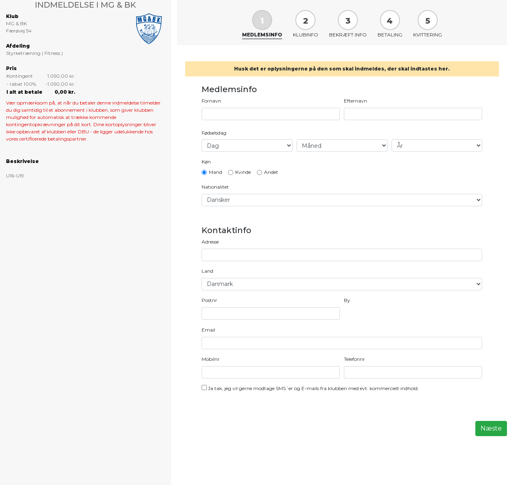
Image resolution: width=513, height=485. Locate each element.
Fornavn (211, 101)
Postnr (209, 300)
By (347, 300)
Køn (206, 162)
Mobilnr (211, 359)
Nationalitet (215, 187)
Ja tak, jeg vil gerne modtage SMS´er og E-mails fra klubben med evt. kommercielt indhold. (313, 388)
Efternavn (355, 101)
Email (208, 330)
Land (207, 271)
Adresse (210, 242)
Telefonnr (354, 359)
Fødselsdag (214, 133)
